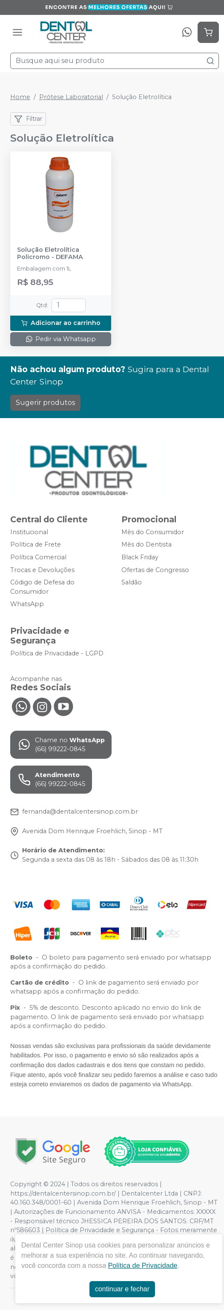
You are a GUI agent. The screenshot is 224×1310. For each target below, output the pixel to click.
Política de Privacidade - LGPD (56, 653)
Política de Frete (35, 544)
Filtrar (28, 119)
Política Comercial (38, 557)
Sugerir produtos (45, 403)
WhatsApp (27, 604)
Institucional (29, 532)
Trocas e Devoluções (42, 570)
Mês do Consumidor (152, 532)
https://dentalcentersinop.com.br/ (63, 1193)
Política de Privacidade (143, 1265)
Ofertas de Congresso (155, 570)
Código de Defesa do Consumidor (42, 586)
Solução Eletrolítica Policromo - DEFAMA (50, 253)
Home (20, 97)
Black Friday (139, 557)
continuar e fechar (122, 1289)
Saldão (131, 582)
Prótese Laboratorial (71, 97)
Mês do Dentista (146, 544)
